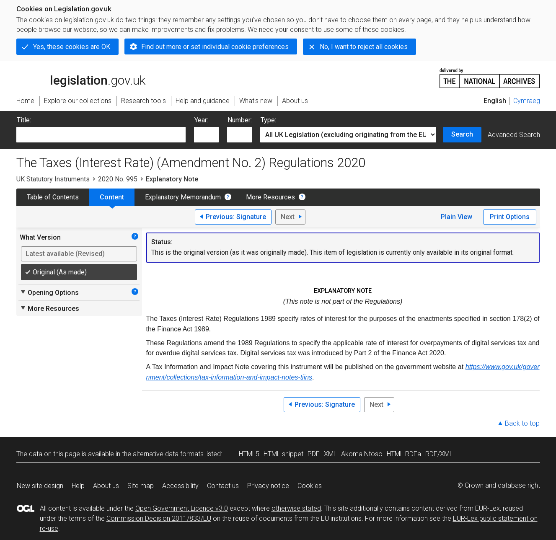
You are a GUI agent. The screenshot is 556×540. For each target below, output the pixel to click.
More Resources (270, 197)
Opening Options (49, 292)
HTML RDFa (404, 454)
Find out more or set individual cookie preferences (215, 47)
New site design (40, 486)
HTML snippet (283, 454)
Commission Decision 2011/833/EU (158, 518)
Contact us (223, 486)
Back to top (522, 423)
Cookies (309, 486)
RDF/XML (439, 454)
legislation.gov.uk (80, 77)
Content (112, 197)
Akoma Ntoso (362, 454)
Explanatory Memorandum (183, 197)
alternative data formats (168, 454)
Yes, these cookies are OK (71, 47)
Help (78, 486)
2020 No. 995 (117, 179)
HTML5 (249, 454)
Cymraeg (526, 101)
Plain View (456, 217)
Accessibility (180, 486)
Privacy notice (268, 486)
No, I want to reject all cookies (364, 47)
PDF (314, 454)
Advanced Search (514, 135)
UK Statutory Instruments (53, 179)
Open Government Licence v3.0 (181, 508)
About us (106, 486)
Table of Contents (53, 197)
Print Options (510, 217)
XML (330, 454)
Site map (140, 486)
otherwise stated (296, 508)
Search (462, 134)
